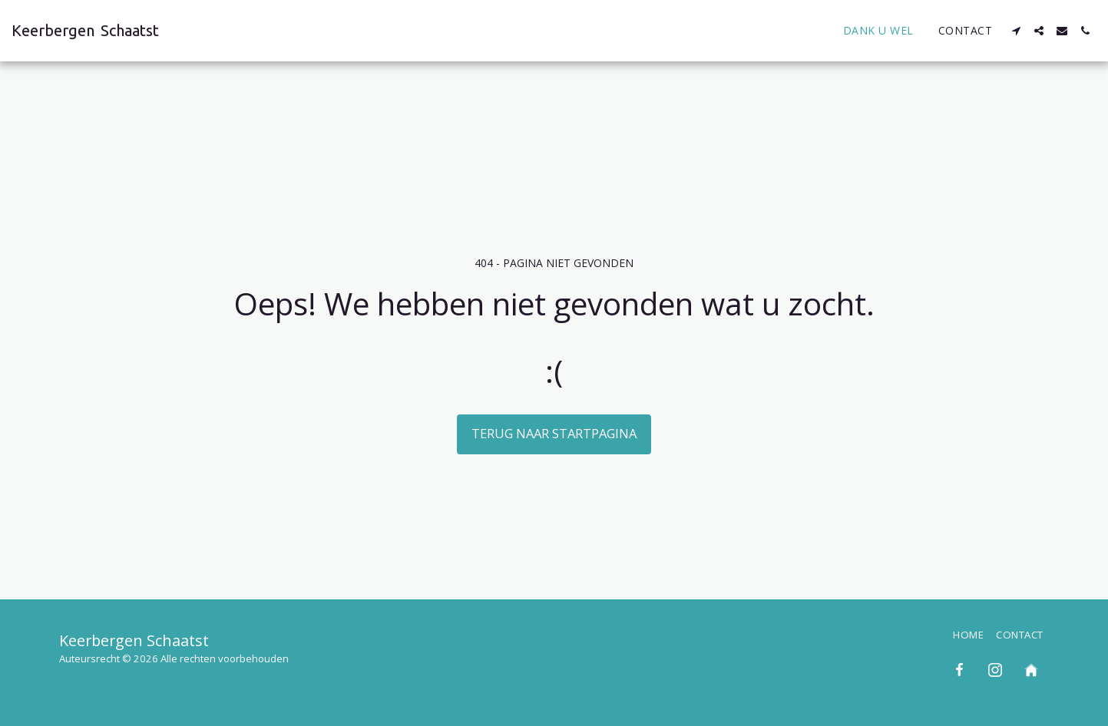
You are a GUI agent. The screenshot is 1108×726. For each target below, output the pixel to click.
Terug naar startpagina (554, 433)
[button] (1016, 30)
